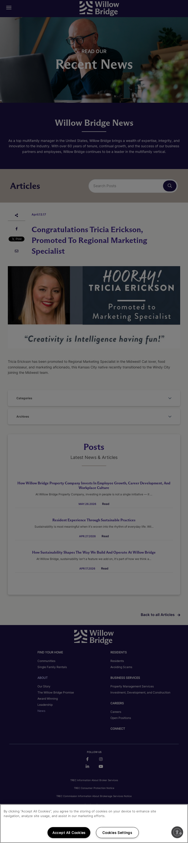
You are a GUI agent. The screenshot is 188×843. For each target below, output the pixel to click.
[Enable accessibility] (177, 832)
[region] (94, 823)
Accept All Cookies (68, 833)
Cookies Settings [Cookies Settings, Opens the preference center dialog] (117, 833)
